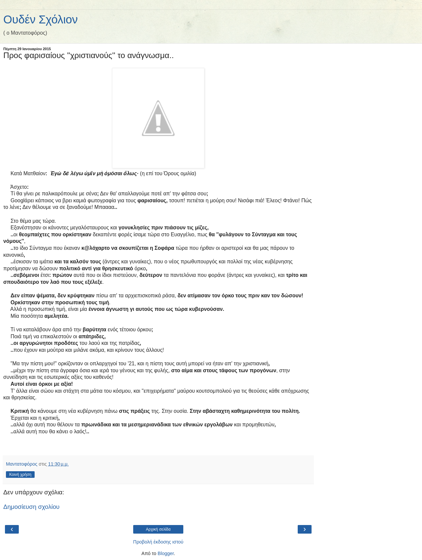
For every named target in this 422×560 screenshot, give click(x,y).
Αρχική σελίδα (158, 529)
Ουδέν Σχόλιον (40, 19)
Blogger (166, 553)
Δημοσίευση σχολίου (31, 506)
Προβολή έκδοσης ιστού (158, 541)
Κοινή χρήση (20, 474)
